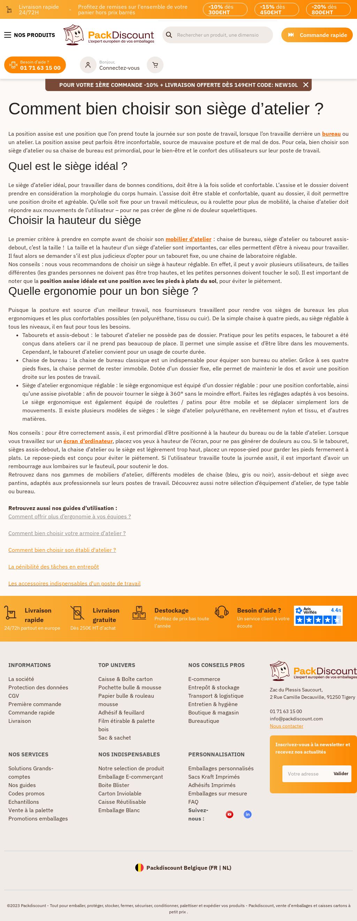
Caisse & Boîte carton (125, 678)
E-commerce (204, 678)
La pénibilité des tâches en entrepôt (53, 566)
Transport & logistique (216, 695)
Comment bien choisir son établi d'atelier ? (62, 549)
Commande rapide (31, 712)
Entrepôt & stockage (214, 687)
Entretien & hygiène (213, 704)
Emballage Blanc (119, 810)
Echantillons (23, 801)
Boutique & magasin (213, 712)
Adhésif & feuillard (121, 712)
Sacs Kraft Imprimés (214, 776)
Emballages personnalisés (221, 768)
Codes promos (26, 793)
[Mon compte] (110, 65)
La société (21, 678)
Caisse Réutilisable (122, 801)
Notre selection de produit (131, 768)
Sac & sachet (114, 737)
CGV (13, 695)
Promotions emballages (38, 818)
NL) (226, 867)
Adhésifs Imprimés (212, 784)
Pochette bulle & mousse (129, 687)
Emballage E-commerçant (130, 776)
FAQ (193, 801)
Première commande (34, 704)
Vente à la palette (30, 810)
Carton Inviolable (120, 793)
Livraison (19, 720)
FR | (216, 867)
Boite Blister (113, 784)
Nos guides (22, 784)
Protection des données (38, 687)
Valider (341, 774)
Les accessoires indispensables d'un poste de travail (74, 583)
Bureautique (203, 720)
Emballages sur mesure (217, 793)
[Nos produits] (29, 35)
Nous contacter (286, 726)
